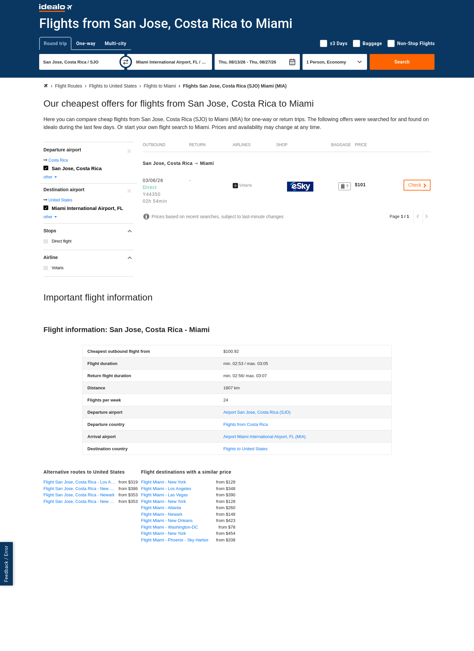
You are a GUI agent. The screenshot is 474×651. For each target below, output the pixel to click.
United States (60, 200)
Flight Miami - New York (163, 482)
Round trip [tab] (55, 43)
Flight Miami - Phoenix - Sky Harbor (175, 539)
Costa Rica (58, 160)
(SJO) (256, 412)
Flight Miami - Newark (162, 514)
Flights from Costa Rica (245, 424)
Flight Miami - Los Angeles (166, 488)
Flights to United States (245, 448)
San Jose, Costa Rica (77, 168)
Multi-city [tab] (115, 43)
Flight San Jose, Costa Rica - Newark (79, 494)
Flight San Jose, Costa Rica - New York (80, 488)
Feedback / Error (6, 564)
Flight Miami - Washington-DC (169, 527)
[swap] (125, 62)
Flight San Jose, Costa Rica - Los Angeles (80, 482)
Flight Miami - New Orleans (167, 520)
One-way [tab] (85, 43)
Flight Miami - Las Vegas (164, 494)
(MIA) (264, 436)
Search (402, 62)
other (50, 177)
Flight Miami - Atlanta (161, 507)
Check (417, 185)
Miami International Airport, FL (87, 208)
